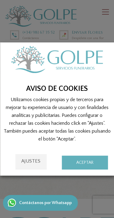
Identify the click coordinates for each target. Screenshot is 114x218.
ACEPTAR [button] (84, 162)
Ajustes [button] (30, 161)
